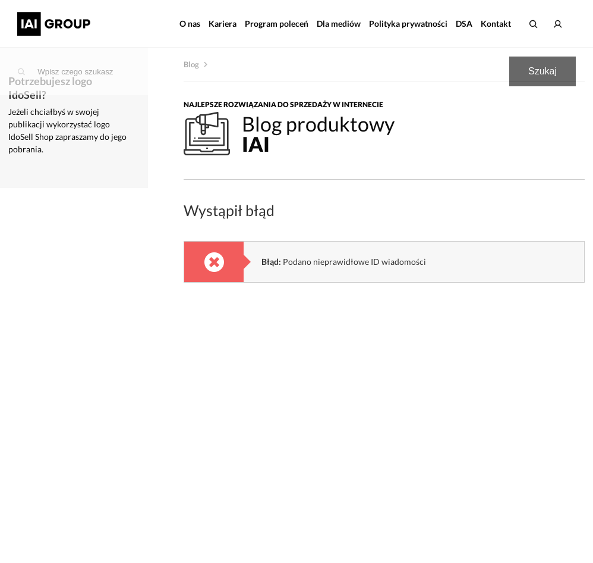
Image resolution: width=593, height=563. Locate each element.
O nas (189, 23)
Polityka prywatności (408, 23)
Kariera (222, 23)
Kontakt (496, 23)
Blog (191, 64)
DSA (464, 23)
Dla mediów (339, 23)
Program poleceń (276, 23)
